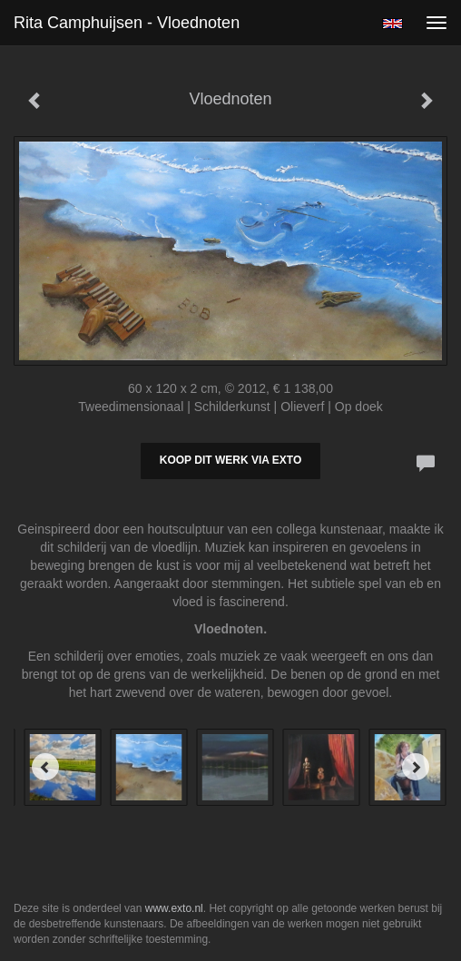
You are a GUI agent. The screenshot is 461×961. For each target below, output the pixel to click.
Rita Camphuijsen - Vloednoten (127, 23)
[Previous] (45, 766)
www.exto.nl (174, 908)
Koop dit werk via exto (230, 460)
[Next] (415, 766)
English (392, 23)
